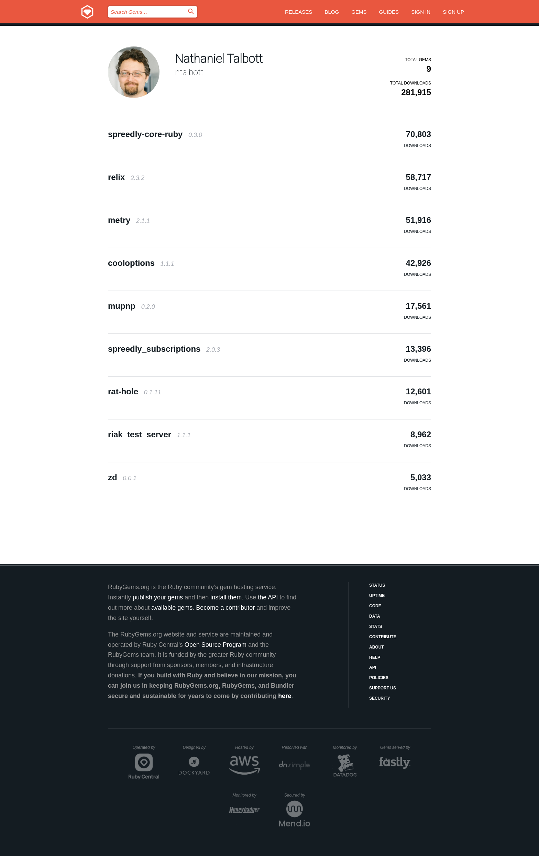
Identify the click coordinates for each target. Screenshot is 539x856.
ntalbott (189, 72)
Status (377, 585)
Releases (298, 12)
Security (379, 698)
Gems (358, 12)
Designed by (196, 747)
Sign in (420, 12)
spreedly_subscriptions (164, 348)
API (372, 667)
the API (268, 597)
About (376, 647)
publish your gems (158, 597)
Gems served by (395, 747)
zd (122, 477)
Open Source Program (215, 644)
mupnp (131, 306)
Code (375, 606)
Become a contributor (225, 607)
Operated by (146, 750)
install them (226, 597)
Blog (331, 12)
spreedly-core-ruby (155, 134)
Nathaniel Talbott (219, 59)
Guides (389, 12)
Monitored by (347, 747)
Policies (378, 677)
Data (374, 616)
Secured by (297, 795)
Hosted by (247, 747)
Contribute (382, 636)
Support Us (382, 688)
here (284, 695)
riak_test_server (149, 434)
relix (126, 177)
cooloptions (141, 263)
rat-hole (134, 391)
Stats (375, 626)
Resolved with (296, 747)
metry (129, 220)
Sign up (453, 12)
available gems (171, 607)
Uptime (377, 595)
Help (374, 657)
